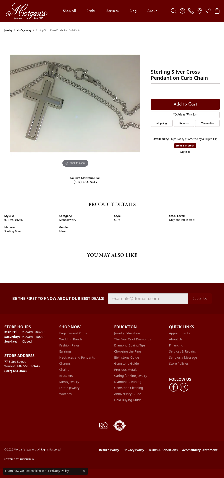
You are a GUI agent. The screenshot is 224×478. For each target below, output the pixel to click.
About (152, 11)
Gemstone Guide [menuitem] (126, 363)
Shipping (161, 123)
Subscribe (200, 298)
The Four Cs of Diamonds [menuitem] (132, 339)
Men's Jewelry (24, 30)
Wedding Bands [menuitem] (70, 339)
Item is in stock (185, 145)
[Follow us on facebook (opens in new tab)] (173, 387)
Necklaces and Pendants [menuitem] (77, 357)
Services (112, 11)
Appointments (179, 333)
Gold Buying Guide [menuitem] (127, 400)
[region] (75, 103)
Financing (176, 345)
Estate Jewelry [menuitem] (69, 388)
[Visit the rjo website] (103, 425)
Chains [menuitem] (64, 369)
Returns (183, 123)
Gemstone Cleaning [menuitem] (128, 388)
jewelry (8, 30)
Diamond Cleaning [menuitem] (127, 382)
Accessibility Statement (200, 450)
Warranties (207, 123)
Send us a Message (183, 357)
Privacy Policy (133, 450)
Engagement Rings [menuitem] (73, 333)
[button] (173, 11)
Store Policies (179, 363)
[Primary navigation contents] (110, 11)
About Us (176, 339)
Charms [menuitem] (65, 363)
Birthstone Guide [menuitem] (126, 357)
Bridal (91, 11)
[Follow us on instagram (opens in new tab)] (184, 387)
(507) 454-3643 (85, 182)
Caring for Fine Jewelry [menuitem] (130, 376)
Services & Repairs (182, 351)
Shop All (69, 11)
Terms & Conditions (163, 450)
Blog (133, 11)
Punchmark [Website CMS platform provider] (27, 459)
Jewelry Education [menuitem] (127, 333)
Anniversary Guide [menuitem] (127, 394)
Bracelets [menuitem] (66, 376)
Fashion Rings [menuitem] (69, 345)
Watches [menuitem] (65, 394)
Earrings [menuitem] (65, 351)
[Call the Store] (15, 371)
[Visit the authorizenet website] (119, 425)
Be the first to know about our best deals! (58, 298)
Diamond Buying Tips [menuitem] (129, 345)
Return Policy (109, 450)
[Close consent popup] (84, 471)
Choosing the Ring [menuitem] (127, 351)
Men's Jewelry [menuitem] (69, 382)
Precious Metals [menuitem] (125, 369)
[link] (191, 11)
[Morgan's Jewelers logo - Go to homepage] (26, 11)
